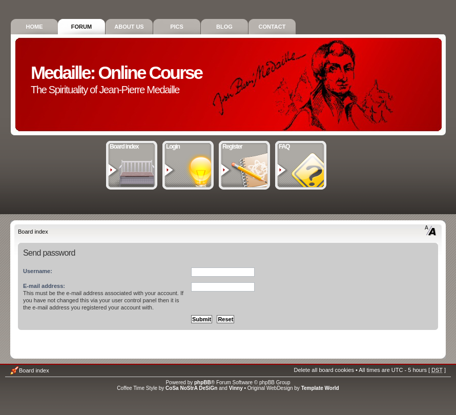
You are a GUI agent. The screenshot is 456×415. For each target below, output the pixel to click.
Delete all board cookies (324, 370)
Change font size (430, 230)
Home (34, 27)
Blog (224, 27)
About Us (128, 27)
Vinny (236, 388)
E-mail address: (44, 286)
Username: (37, 271)
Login (188, 145)
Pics (176, 27)
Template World (320, 388)
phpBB (202, 382)
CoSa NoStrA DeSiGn (191, 388)
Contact (272, 27)
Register (244, 145)
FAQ (301, 145)
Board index (132, 145)
